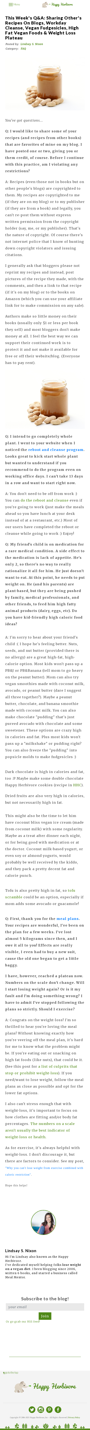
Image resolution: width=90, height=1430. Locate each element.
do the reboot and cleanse (45, 500)
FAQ (23, 48)
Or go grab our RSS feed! (23, 1321)
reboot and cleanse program (56, 450)
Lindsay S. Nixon (32, 44)
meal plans (68, 919)
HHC (77, 785)
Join (45, 1316)
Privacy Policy (74, 1418)
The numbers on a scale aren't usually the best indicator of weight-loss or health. (40, 1130)
